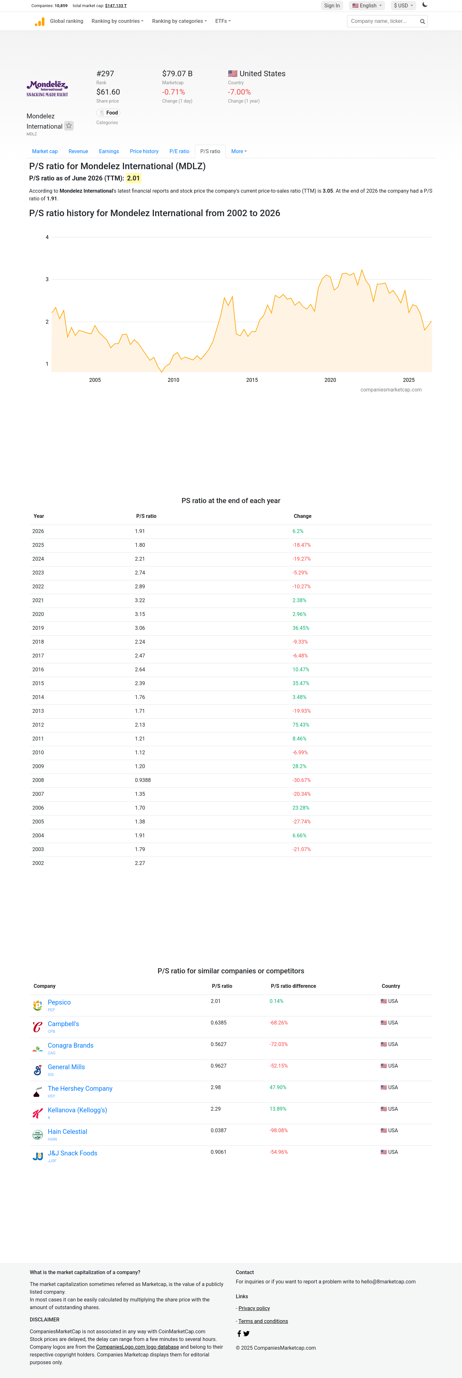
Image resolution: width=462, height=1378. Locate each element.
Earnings (109, 151)
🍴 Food (108, 113)
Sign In (332, 6)
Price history (144, 151)
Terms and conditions (263, 1321)
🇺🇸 (365, 6)
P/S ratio (210, 151)
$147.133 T (116, 5)
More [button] (237, 151)
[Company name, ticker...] (387, 21)
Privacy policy (254, 1308)
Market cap (45, 151)
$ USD (401, 6)
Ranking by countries (116, 21)
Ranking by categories (177, 21)
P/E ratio (179, 151)
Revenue (78, 151)
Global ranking (66, 21)
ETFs (221, 21)
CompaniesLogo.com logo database (137, 1347)
